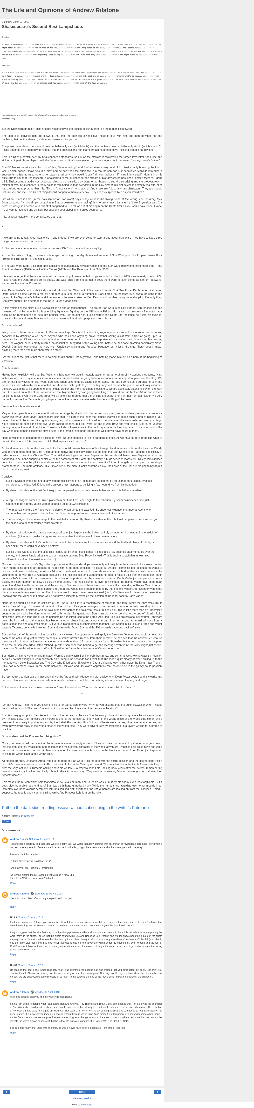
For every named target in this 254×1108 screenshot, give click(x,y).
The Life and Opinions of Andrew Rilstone (60, 10)
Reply (13, 883)
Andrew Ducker (19, 839)
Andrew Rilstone (20, 893)
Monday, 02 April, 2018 (30, 917)
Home (82, 1092)
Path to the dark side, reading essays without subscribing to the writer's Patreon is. (77, 807)
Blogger (88, 1104)
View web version (82, 1098)
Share (6, 821)
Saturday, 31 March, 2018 (43, 839)
